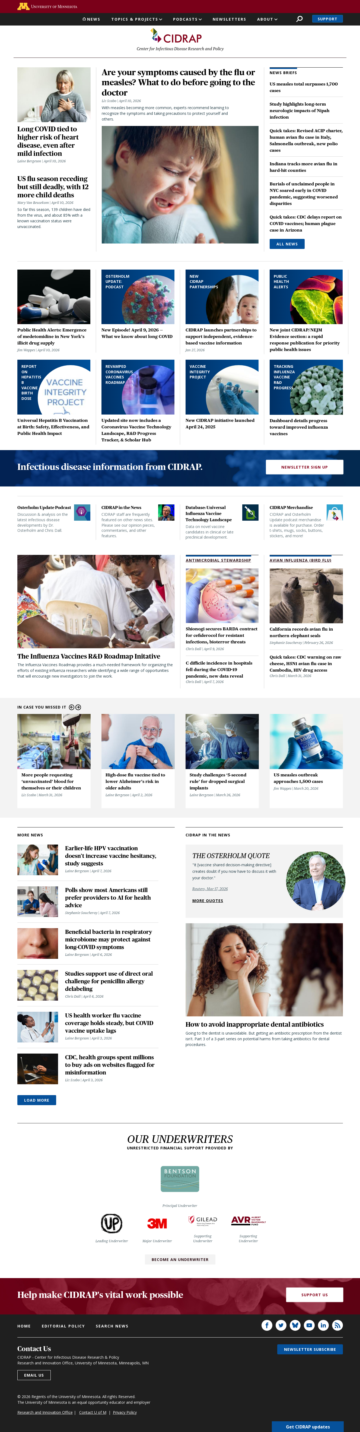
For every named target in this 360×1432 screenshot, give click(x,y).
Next (78, 708)
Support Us (314, 1295)
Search (299, 19)
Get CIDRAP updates (308, 1427)
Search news (112, 1326)
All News (287, 244)
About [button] (265, 19)
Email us (34, 1376)
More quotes (207, 901)
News (93, 19)
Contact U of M (92, 1413)
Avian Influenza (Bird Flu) (301, 561)
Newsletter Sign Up (304, 467)
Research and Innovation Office (45, 1413)
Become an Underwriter (180, 1260)
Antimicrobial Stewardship (218, 561)
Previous (72, 708)
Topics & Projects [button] (134, 19)
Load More (36, 1101)
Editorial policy (63, 1326)
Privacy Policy (125, 1413)
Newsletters (229, 19)
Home (24, 1326)
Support (327, 18)
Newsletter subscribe (310, 1350)
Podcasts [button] (185, 19)
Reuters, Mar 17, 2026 (210, 889)
